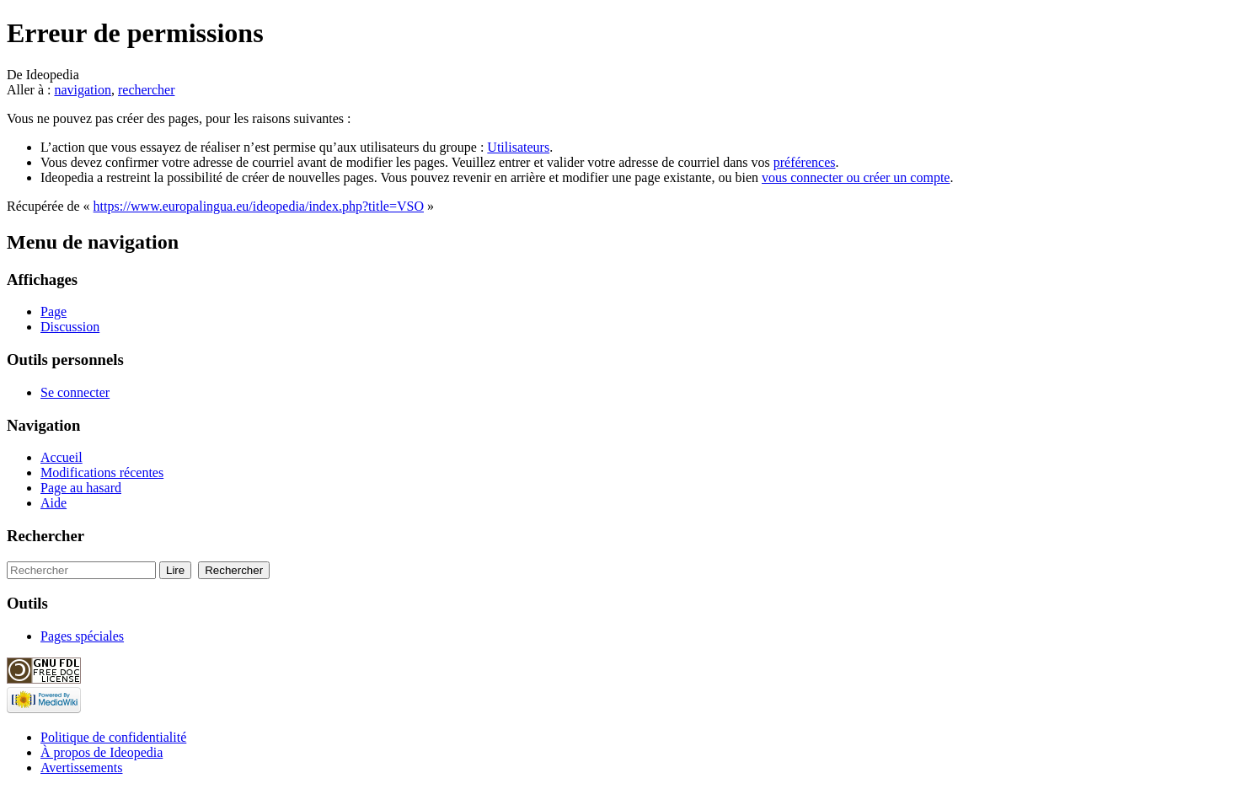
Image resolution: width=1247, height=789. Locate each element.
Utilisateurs (518, 147)
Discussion (69, 326)
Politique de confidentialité (113, 737)
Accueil (61, 457)
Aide (53, 503)
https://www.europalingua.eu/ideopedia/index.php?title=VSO (259, 206)
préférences (804, 162)
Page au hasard (80, 487)
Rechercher (45, 536)
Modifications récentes (101, 472)
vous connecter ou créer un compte (856, 177)
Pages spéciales (82, 636)
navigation (82, 90)
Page (53, 311)
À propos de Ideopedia (101, 752)
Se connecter (75, 392)
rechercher (146, 90)
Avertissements (81, 767)
